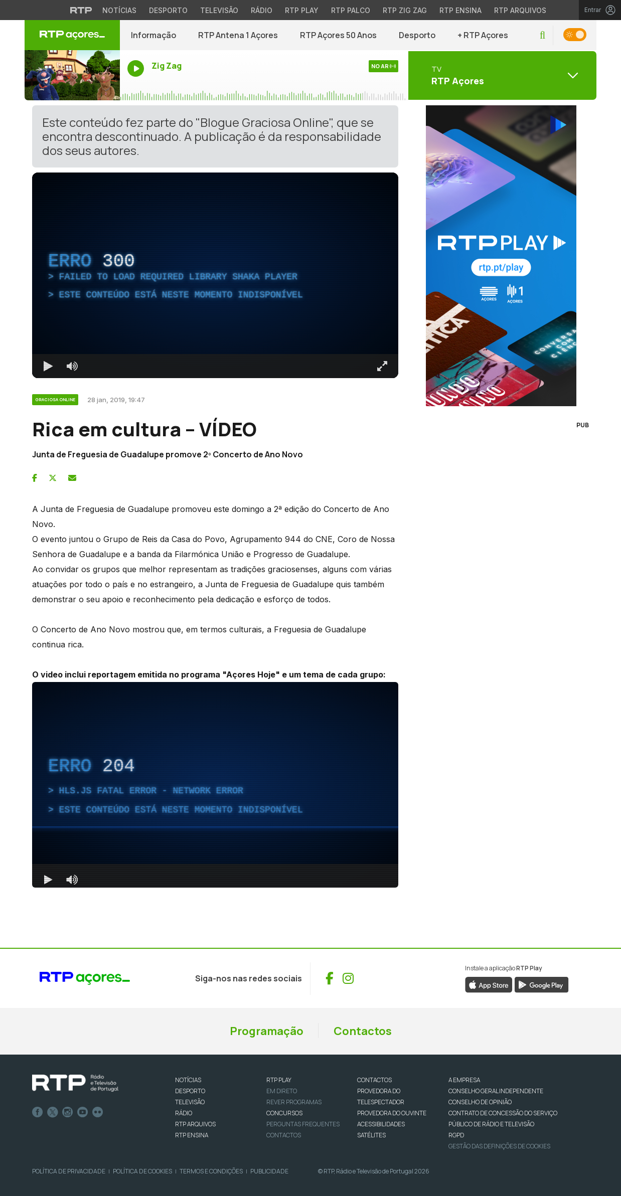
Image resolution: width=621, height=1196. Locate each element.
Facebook (37, 1112)
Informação (153, 35)
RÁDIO (183, 1113)
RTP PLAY (278, 1080)
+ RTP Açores (482, 35)
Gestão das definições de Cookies (499, 1146)
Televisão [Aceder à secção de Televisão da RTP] (219, 10)
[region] (215, 275)
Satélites (371, 1135)
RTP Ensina (191, 1135)
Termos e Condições (211, 1171)
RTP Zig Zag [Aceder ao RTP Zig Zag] (405, 10)
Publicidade (269, 1171)
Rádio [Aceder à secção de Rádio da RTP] (261, 10)
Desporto (417, 35)
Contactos (363, 1031)
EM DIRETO (281, 1091)
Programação (266, 1031)
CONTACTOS (374, 1080)
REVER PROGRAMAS (294, 1102)
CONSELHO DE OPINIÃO (480, 1102)
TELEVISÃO (190, 1102)
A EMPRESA (464, 1080)
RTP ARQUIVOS (195, 1124)
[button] (542, 35)
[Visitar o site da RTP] (81, 10)
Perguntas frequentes (303, 1124)
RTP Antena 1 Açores (238, 35)
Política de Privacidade (68, 1171)
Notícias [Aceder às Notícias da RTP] (119, 10)
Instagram (67, 1112)
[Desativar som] (72, 366)
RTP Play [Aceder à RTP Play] (302, 10)
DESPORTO (190, 1091)
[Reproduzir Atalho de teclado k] (48, 366)
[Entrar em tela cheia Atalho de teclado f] (382, 366)
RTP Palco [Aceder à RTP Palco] (350, 10)
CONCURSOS (284, 1113)
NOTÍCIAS (188, 1080)
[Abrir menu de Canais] (501, 75)
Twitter (52, 1112)
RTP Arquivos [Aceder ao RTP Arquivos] (520, 10)
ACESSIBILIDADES (381, 1124)
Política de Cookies (142, 1171)
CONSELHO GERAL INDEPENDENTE (495, 1091)
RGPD (456, 1135)
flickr (97, 1112)
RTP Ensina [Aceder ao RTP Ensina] (460, 10)
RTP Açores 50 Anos (338, 35)
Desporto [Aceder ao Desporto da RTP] (168, 10)
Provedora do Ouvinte (391, 1113)
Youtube (82, 1112)
